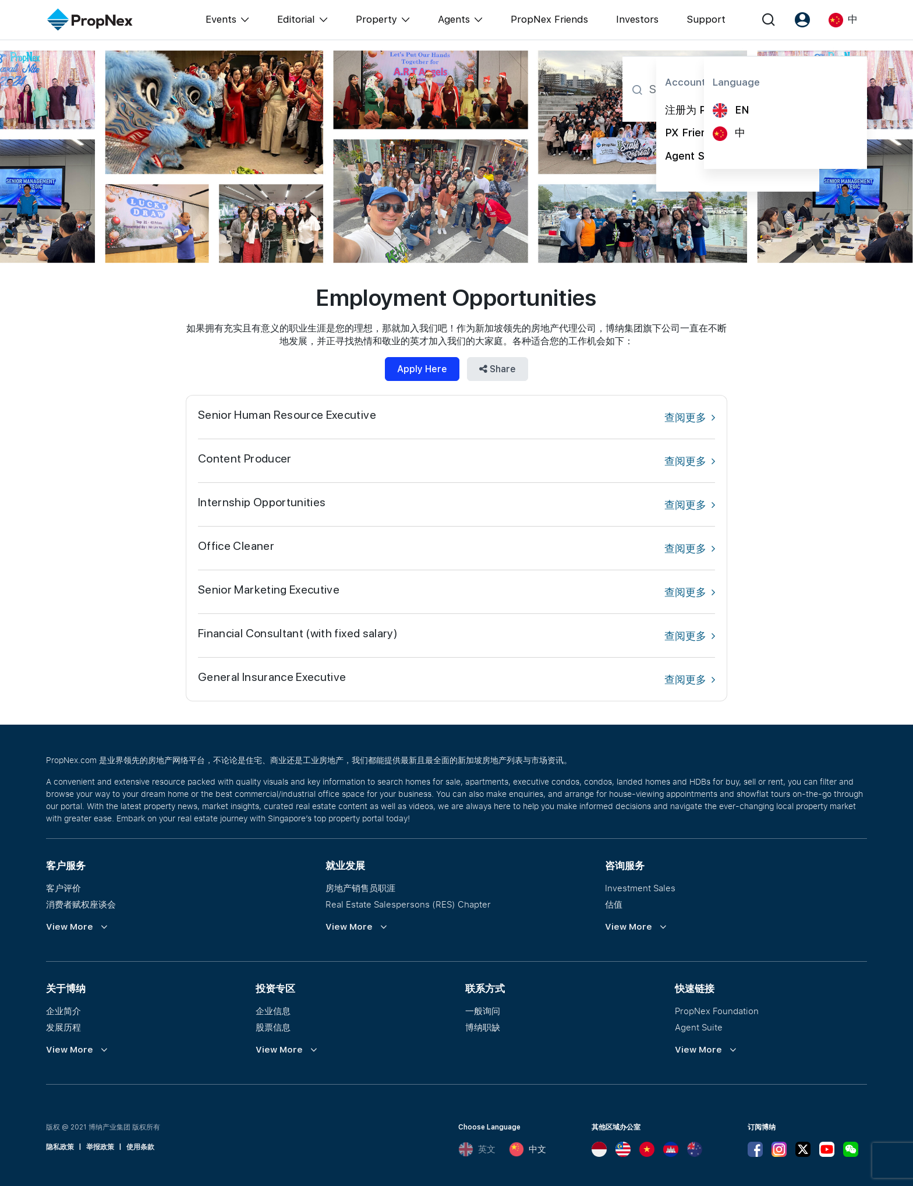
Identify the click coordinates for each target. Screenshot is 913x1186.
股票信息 (273, 1027)
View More (69, 927)
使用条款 (140, 1147)
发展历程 (63, 1027)
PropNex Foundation (717, 1010)
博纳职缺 (482, 1027)
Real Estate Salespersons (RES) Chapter (408, 904)
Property (376, 19)
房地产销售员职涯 (360, 888)
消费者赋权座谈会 (81, 904)
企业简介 (63, 1010)
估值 (613, 904)
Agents (454, 19)
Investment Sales (640, 888)
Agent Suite (699, 1027)
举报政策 (100, 1147)
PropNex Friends (549, 19)
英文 (477, 1149)
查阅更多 (689, 417)
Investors (637, 19)
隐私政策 (60, 1147)
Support (706, 19)
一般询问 (482, 1010)
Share (497, 369)
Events (221, 19)
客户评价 (63, 888)
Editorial (296, 19)
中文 (527, 1149)
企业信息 (273, 1010)
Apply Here (422, 369)
